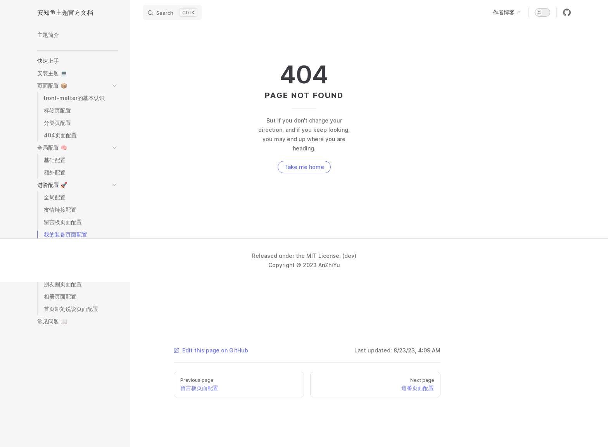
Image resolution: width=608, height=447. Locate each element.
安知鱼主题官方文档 (65, 12)
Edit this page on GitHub (211, 350)
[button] (77, 61)
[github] (567, 12)
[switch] (542, 12)
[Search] (172, 12)
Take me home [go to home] (304, 167)
